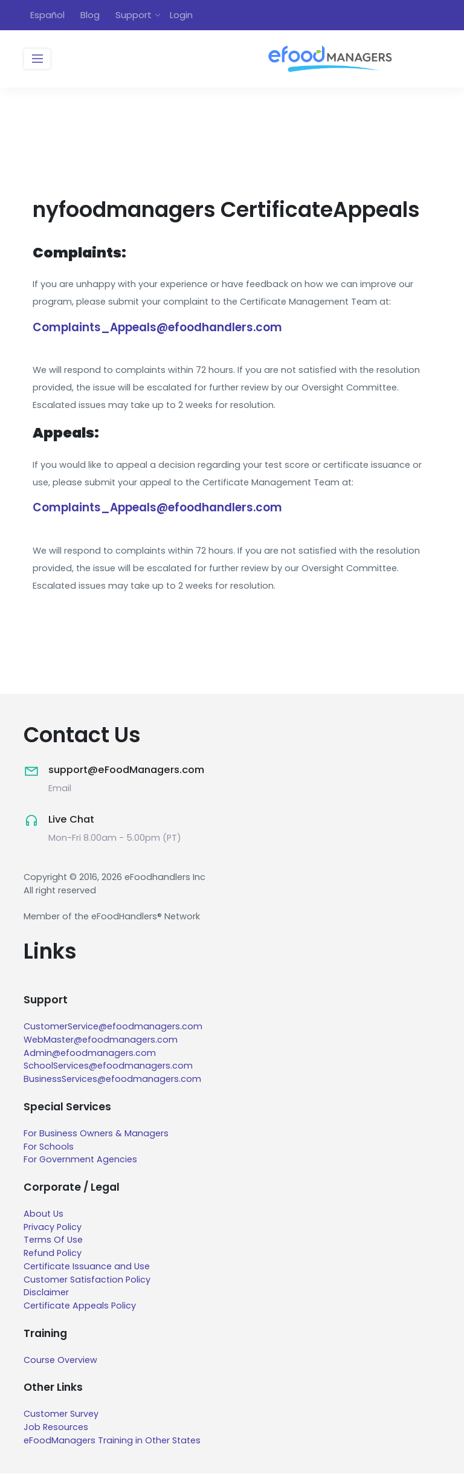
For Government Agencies (81, 1162)
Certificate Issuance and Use (87, 1269)
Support (133, 15)
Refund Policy (53, 1256)
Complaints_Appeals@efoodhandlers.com (160, 329)
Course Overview (60, 1362)
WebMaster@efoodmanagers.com (101, 1042)
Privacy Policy (53, 1229)
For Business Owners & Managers (96, 1136)
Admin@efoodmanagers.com (90, 1055)
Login (181, 15)
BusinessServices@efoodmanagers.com (112, 1082)
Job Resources (56, 1429)
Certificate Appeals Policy (80, 1309)
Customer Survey (61, 1417)
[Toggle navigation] (37, 60)
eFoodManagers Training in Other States (112, 1443)
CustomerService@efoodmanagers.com (113, 1029)
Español (47, 15)
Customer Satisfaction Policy (87, 1282)
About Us (43, 1216)
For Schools (49, 1149)
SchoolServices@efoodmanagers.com (108, 1069)
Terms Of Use (53, 1243)
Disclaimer (46, 1295)
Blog (90, 15)
